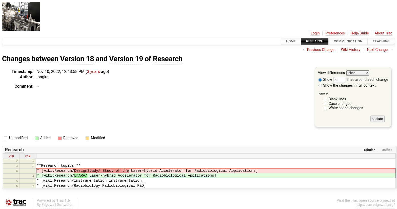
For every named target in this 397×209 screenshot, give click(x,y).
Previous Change (320, 50)
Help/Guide (360, 33)
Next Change (377, 50)
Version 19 (126, 58)
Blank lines (337, 99)
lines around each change (360, 80)
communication (348, 41)
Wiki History (350, 50)
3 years (93, 71)
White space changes (346, 108)
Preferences (335, 33)
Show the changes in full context (347, 85)
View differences (331, 73)
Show (325, 80)
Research (315, 41)
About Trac (383, 33)
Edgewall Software (57, 205)
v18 (11, 156)
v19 (27, 156)
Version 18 (77, 58)
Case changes (340, 104)
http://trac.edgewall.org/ (375, 205)
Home (291, 41)
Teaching (381, 41)
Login (315, 33)
